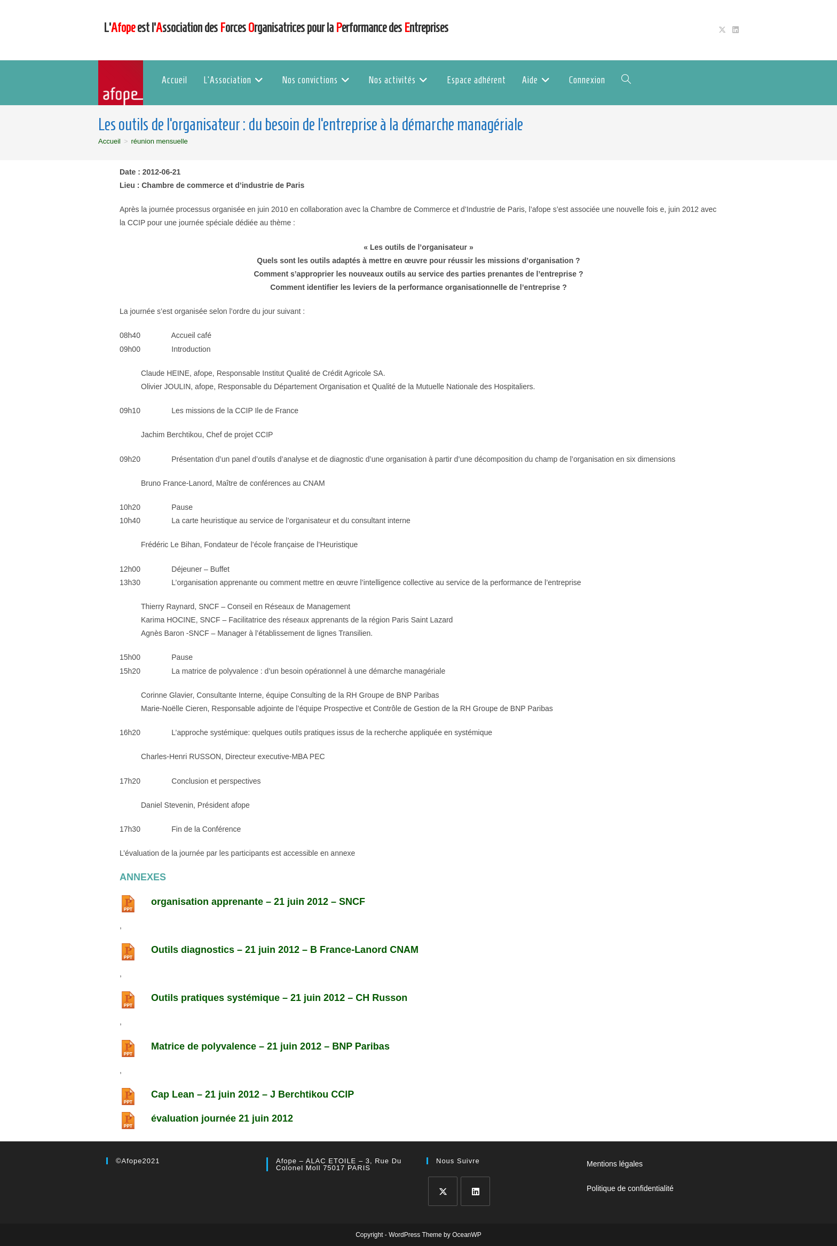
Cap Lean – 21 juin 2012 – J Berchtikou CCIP (252, 1094)
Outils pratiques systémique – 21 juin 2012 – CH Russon (279, 997)
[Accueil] (109, 141)
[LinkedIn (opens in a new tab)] (734, 30)
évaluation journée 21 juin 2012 (222, 1118)
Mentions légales (615, 1164)
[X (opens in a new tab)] (722, 30)
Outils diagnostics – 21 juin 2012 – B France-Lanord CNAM (284, 949)
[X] (442, 1191)
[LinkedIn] (475, 1191)
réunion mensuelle (159, 141)
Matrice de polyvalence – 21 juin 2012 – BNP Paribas (270, 1046)
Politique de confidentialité (630, 1188)
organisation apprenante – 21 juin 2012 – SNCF (258, 901)
